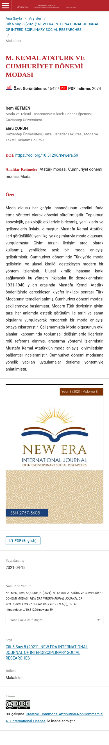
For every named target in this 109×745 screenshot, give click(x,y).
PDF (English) (25, 540)
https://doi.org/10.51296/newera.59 (46, 155)
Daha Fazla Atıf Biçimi (27, 620)
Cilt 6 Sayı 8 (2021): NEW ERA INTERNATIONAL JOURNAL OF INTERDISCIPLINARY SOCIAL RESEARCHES (52, 27)
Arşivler (35, 18)
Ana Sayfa (14, 18)
